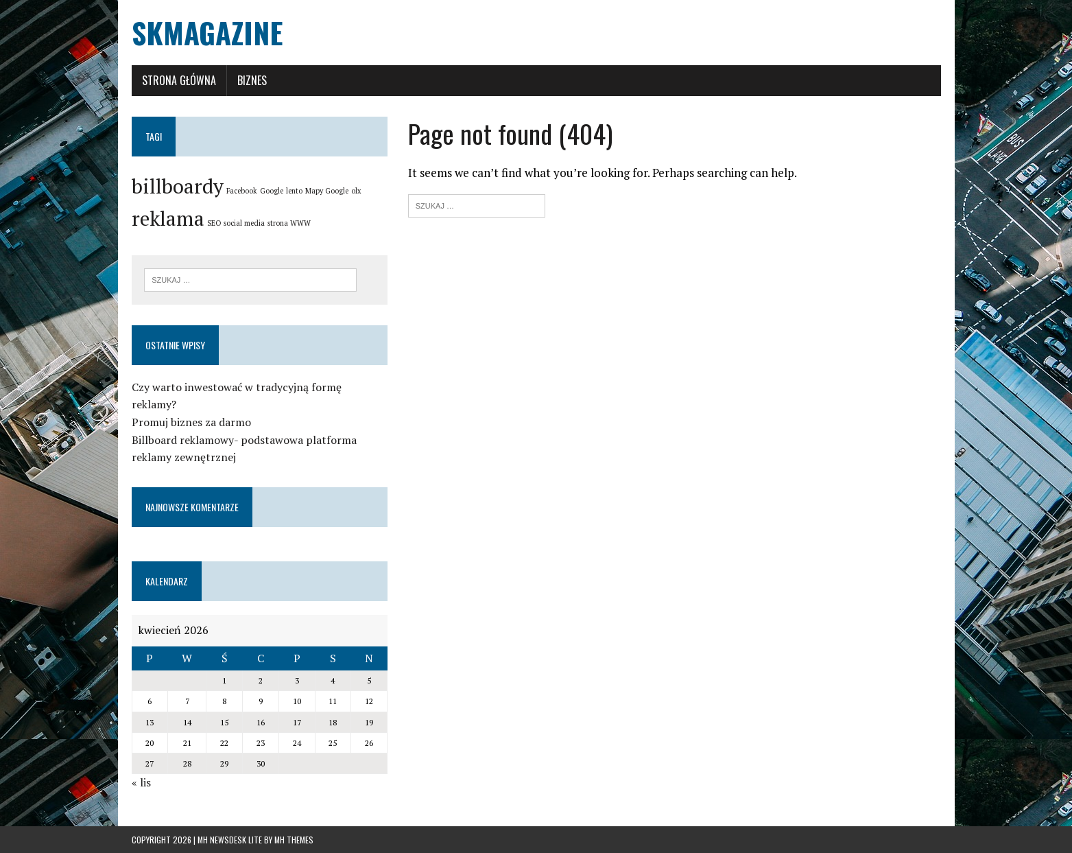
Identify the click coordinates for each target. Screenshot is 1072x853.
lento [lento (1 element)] (294, 191)
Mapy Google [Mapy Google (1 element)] (326, 191)
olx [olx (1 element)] (356, 191)
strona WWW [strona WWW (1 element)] (289, 223)
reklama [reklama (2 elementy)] (168, 218)
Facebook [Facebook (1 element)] (241, 191)
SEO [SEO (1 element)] (214, 223)
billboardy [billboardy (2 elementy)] (178, 186)
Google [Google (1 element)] (271, 191)
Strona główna (179, 80)
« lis (141, 782)
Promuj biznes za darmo (191, 422)
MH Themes (293, 839)
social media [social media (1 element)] (244, 223)
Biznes (252, 80)
